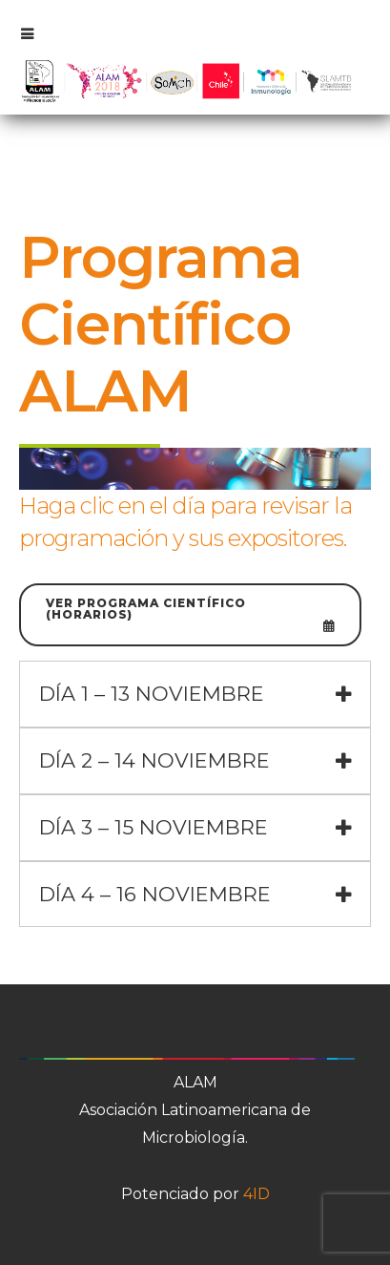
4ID (256, 1194)
